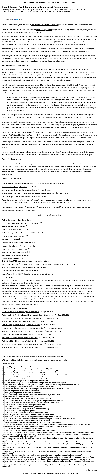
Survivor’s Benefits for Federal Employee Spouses (19, 321)
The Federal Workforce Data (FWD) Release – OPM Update (22, 344)
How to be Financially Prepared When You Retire (19, 271)
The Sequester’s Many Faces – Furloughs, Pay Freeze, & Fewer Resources (28, 193)
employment (31, 207)
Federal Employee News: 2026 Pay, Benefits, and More (21, 325)
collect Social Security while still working (45, 25)
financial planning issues (50, 207)
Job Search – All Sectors (10, 239)
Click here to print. (90, 470)
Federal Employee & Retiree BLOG (14, 230)
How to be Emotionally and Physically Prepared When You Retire (24, 267)
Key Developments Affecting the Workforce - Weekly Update (22, 318)
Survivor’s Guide (7, 277)
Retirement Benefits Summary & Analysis (24, 200)
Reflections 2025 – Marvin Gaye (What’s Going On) (19, 341)
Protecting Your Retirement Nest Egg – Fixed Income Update (23, 328)
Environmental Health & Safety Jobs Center (17, 243)
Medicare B (74, 85)
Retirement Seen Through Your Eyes (14, 187)
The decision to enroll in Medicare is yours (16, 122)
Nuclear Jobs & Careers (10, 246)
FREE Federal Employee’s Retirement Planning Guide (20, 223)
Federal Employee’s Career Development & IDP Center (21, 233)
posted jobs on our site (52, 164)
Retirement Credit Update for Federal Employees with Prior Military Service (28, 315)
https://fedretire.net (8, 211)
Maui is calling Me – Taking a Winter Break (17, 197)
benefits (21, 207)
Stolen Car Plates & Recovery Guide (14, 249)
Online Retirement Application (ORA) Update (17, 334)
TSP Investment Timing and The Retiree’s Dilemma (19, 190)
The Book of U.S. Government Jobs (14, 256)
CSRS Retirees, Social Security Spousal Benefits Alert (20, 312)
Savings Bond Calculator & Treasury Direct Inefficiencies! (21, 347)
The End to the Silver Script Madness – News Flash (20, 338)
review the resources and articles (48, 152)
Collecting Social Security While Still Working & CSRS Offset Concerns (26, 183)
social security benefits (44, 30)
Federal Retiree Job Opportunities (13, 226)
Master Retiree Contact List (11, 274)
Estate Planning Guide (10, 280)
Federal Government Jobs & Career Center (17, 220)
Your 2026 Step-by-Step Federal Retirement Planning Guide (22, 331)
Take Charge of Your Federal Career (14, 252)
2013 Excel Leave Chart (10, 264)
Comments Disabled (63, 11)
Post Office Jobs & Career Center (13, 236)
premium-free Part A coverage (22, 132)
